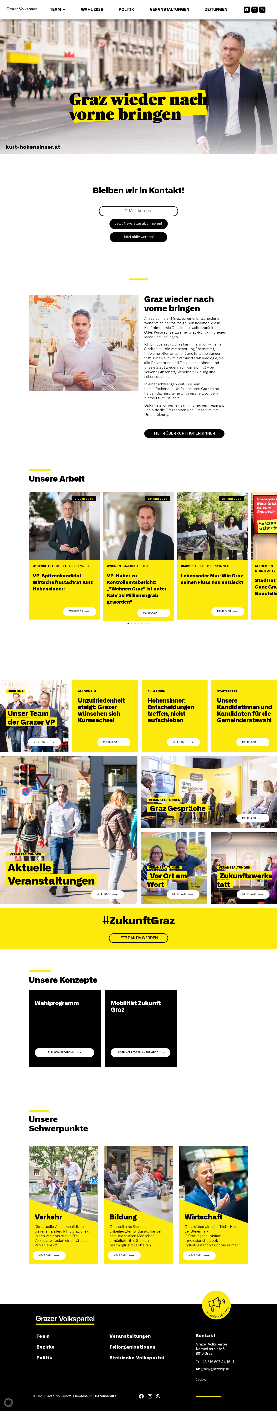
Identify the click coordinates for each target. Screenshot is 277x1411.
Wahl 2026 (92, 10)
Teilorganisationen (132, 1346)
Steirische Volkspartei (137, 1357)
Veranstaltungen (169, 10)
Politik (126, 10)
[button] (128, 623)
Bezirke (46, 1346)
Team (57, 10)
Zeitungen (216, 10)
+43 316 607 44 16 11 (217, 1362)
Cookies (201, 1379)
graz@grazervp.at (215, 1369)
